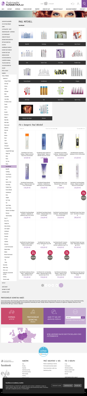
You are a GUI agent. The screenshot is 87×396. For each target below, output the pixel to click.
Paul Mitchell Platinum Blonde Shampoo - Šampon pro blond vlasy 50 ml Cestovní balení (27, 175)
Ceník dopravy (67, 366)
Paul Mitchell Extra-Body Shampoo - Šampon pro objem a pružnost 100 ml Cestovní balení (27, 235)
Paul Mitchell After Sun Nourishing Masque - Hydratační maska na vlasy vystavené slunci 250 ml (43, 265)
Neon (7, 195)
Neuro (7, 164)
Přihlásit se (78, 4)
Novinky (9, 9)
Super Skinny (8, 205)
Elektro (4, 45)
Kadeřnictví (5, 78)
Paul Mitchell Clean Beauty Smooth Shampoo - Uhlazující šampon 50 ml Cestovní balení (43, 205)
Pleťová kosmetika (6, 57)
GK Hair (5, 239)
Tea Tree (7, 161)
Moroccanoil (6, 125)
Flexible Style (8, 187)
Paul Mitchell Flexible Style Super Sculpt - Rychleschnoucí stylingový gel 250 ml (77, 235)
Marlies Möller (7, 249)
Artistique (6, 91)
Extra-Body (8, 184)
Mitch (7, 156)
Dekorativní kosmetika (7, 39)
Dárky (3, 26)
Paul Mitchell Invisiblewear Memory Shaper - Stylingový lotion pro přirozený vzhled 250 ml (27, 265)
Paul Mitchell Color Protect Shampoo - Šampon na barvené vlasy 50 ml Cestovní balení (27, 145)
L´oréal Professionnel (8, 247)
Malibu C (6, 117)
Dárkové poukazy (58, 9)
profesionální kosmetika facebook (6, 365)
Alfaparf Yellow (7, 81)
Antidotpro (6, 231)
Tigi (5, 259)
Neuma (5, 135)
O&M (5, 140)
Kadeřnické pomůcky (7, 47)
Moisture (7, 213)
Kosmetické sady (6, 52)
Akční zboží (4, 287)
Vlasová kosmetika (6, 65)
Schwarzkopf (7, 257)
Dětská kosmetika (6, 42)
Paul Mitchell (7, 148)
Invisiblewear (8, 192)
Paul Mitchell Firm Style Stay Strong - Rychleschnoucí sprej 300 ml (43, 235)
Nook (5, 138)
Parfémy (37, 9)
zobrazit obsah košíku (47, 3)
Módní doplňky (28, 9)
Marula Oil (8, 153)
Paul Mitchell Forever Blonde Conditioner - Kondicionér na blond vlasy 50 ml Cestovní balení (60, 145)
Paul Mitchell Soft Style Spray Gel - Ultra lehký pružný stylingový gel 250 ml (77, 265)
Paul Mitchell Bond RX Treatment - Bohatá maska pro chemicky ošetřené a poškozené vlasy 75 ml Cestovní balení (60, 235)
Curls (7, 179)
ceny (56, 128)
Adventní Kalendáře (6, 21)
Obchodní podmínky (71, 9)
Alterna (5, 86)
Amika (5, 89)
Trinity (5, 262)
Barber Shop (5, 267)
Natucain (6, 130)
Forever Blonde (9, 190)
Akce (3, 9)
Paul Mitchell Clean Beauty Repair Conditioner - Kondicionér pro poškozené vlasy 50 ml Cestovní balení (27, 205)
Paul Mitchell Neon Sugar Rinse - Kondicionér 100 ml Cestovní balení (77, 145)
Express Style (8, 182)
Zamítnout (68, 385)
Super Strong (8, 208)
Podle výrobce (5, 76)
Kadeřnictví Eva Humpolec (5, 374)
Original (7, 197)
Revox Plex (6, 221)
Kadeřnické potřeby (26, 370)
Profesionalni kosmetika (43, 352)
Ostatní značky (6, 279)
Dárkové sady (46, 9)
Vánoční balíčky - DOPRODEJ (8, 32)
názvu (49, 128)
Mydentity (6, 127)
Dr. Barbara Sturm (7, 101)
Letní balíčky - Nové (6, 29)
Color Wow (6, 99)
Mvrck (7, 158)
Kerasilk (5, 112)
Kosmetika (5, 265)
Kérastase (6, 244)
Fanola (5, 104)
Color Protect (8, 177)
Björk (5, 94)
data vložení (53, 128)
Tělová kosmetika (6, 63)
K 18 (5, 109)
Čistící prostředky (6, 24)
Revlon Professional (8, 254)
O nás (66, 364)
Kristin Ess (6, 114)
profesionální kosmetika (9, 361)
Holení (3, 68)
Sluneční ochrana (6, 60)
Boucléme (6, 234)
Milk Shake (6, 122)
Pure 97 (6, 218)
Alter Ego (6, 83)
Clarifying (8, 171)
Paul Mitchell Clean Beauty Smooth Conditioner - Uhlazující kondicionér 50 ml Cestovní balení (60, 205)
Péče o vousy (5, 70)
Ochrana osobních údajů (69, 370)
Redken (5, 252)
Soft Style (8, 200)
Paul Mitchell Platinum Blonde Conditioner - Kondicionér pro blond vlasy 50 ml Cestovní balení (43, 175)
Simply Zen (6, 223)
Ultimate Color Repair (10, 210)
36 (84, 128)
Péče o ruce (5, 270)
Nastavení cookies (68, 371)
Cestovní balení (5, 34)
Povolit (77, 385)
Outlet (3, 283)
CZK (72, 4)
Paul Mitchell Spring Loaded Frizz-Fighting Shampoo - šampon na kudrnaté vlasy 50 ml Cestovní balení (43, 145)
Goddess (6, 107)
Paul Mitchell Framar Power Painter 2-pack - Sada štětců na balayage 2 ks (77, 205)
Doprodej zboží (5, 292)
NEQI (5, 133)
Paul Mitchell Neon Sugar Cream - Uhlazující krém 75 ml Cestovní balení (60, 175)
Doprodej (17, 9)
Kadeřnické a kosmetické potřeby (8, 273)
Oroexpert (6, 146)
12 (82, 128)
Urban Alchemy (7, 226)
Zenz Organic (7, 228)
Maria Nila (6, 120)
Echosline (6, 236)
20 (81, 128)
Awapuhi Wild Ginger (10, 151)
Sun (6, 202)
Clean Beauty (8, 174)
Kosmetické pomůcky (7, 50)
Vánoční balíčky (9, 215)
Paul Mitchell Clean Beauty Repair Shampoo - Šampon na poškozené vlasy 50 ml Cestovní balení (77, 175)
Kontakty (82, 9)
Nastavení (57, 385)
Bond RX (7, 169)
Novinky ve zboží (6, 289)
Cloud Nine (6, 96)
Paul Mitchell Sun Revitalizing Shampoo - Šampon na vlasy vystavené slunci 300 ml (60, 265)
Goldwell (6, 241)
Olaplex (6, 143)
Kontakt (66, 373)
